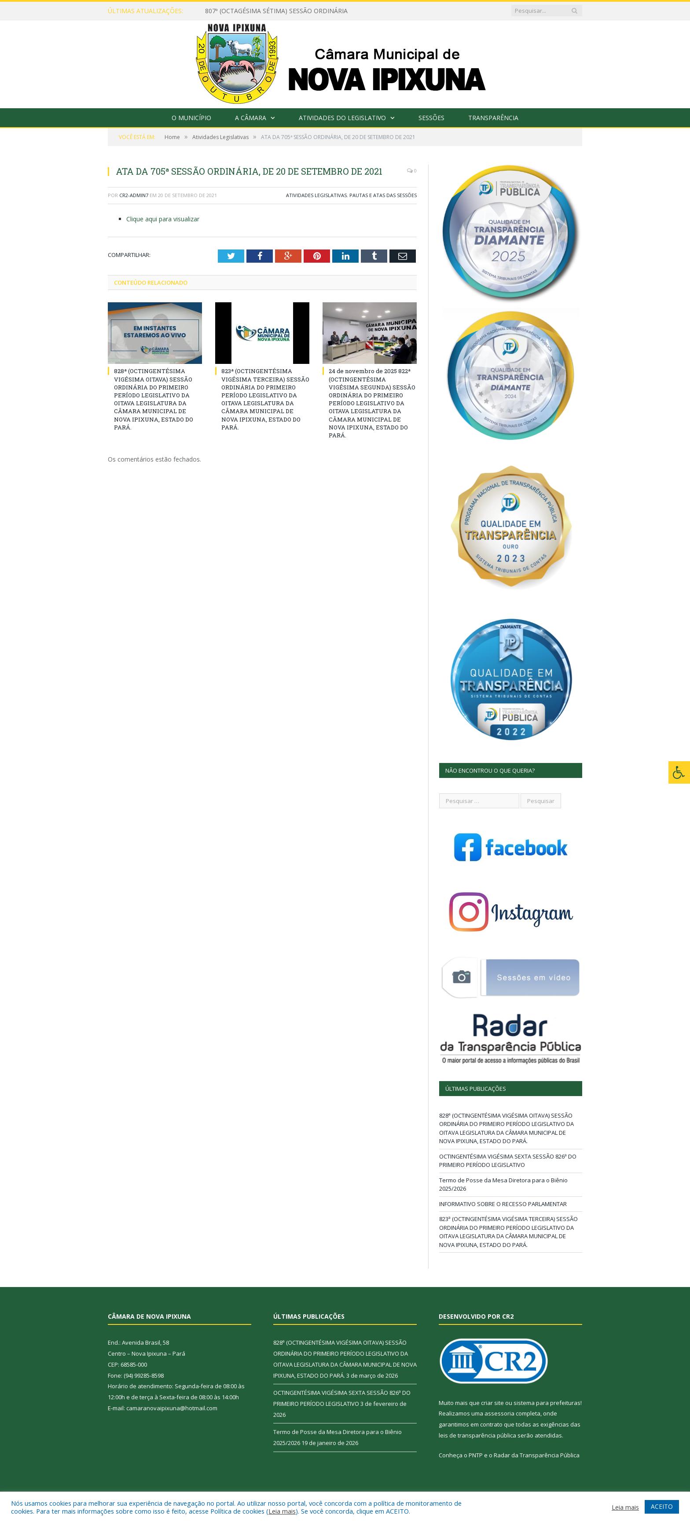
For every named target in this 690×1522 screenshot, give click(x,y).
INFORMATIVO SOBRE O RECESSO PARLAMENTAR (503, 1204)
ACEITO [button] (662, 1506)
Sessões (431, 118)
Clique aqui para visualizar (162, 219)
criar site (492, 1403)
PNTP (476, 1455)
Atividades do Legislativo (342, 118)
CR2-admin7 (133, 195)
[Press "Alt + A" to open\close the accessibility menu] (679, 772)
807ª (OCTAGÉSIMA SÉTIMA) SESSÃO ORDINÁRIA (276, 11)
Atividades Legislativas (316, 195)
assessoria (499, 1413)
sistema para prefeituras (547, 1403)
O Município (191, 118)
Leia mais (282, 1511)
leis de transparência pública (477, 1435)
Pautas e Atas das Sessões (383, 195)
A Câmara (250, 118)
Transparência (493, 118)
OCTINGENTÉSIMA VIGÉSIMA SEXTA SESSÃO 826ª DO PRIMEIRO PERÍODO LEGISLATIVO (507, 1160)
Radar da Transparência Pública (537, 1455)
